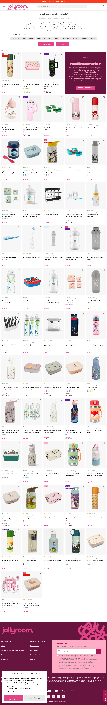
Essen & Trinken (51, 18)
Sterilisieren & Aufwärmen (69, 38)
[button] (4, 6)
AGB (3, 646)
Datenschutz (34, 646)
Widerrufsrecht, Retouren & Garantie (13, 650)
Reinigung (56, 38)
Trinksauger (83, 38)
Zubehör (92, 38)
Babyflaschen (15, 38)
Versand (4, 655)
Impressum (4, 659)
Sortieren (62, 44)
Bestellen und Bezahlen (37, 641)
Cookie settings (35, 650)
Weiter (59, 617)
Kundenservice (6, 641)
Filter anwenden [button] (46, 44)
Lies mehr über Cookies (10, 692)
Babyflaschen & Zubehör (62, 18)
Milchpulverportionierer (44, 38)
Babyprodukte (41, 18)
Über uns (33, 659)
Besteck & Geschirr (28, 38)
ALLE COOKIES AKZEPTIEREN (13, 698)
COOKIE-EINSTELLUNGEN (34, 698)
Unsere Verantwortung (37, 655)
